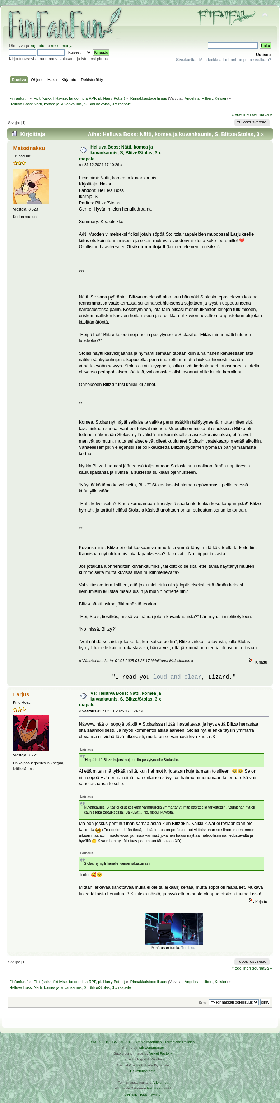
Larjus (21, 694)
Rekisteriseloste (142, 1071)
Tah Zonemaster (151, 1048)
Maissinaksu (29, 148)
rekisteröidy (61, 45)
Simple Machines (148, 1042)
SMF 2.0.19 (100, 1042)
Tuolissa (188, 948)
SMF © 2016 (122, 1042)
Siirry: (203, 1002)
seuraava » (262, 114)
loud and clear (177, 677)
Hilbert (207, 98)
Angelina (192, 98)
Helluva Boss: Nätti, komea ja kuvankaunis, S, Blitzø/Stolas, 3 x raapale (120, 153)
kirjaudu (37, 45)
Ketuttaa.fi (155, 1088)
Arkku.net (159, 1082)
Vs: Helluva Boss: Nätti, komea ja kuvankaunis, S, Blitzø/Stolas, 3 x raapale (120, 699)
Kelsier (221, 98)
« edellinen (241, 114)
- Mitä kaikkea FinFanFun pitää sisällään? (223, 59)
